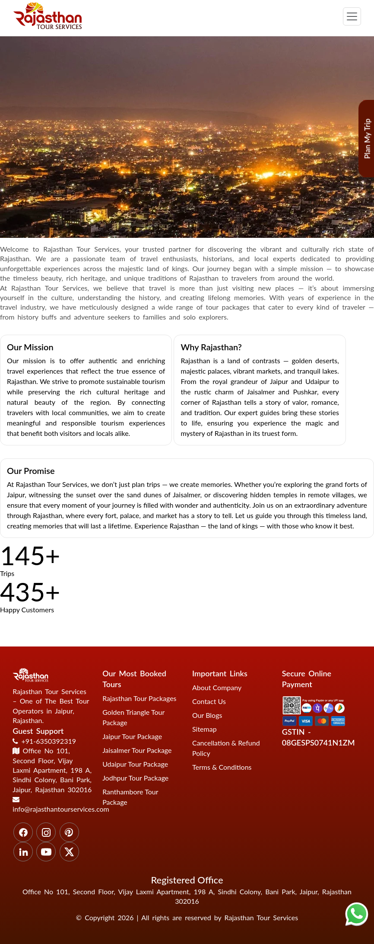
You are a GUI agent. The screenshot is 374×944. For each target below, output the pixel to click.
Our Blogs (207, 715)
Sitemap (204, 729)
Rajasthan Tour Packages (139, 698)
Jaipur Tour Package (132, 736)
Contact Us (209, 701)
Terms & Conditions (222, 767)
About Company (216, 687)
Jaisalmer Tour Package (136, 750)
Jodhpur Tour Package (135, 778)
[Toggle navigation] (352, 16)
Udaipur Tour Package (135, 764)
